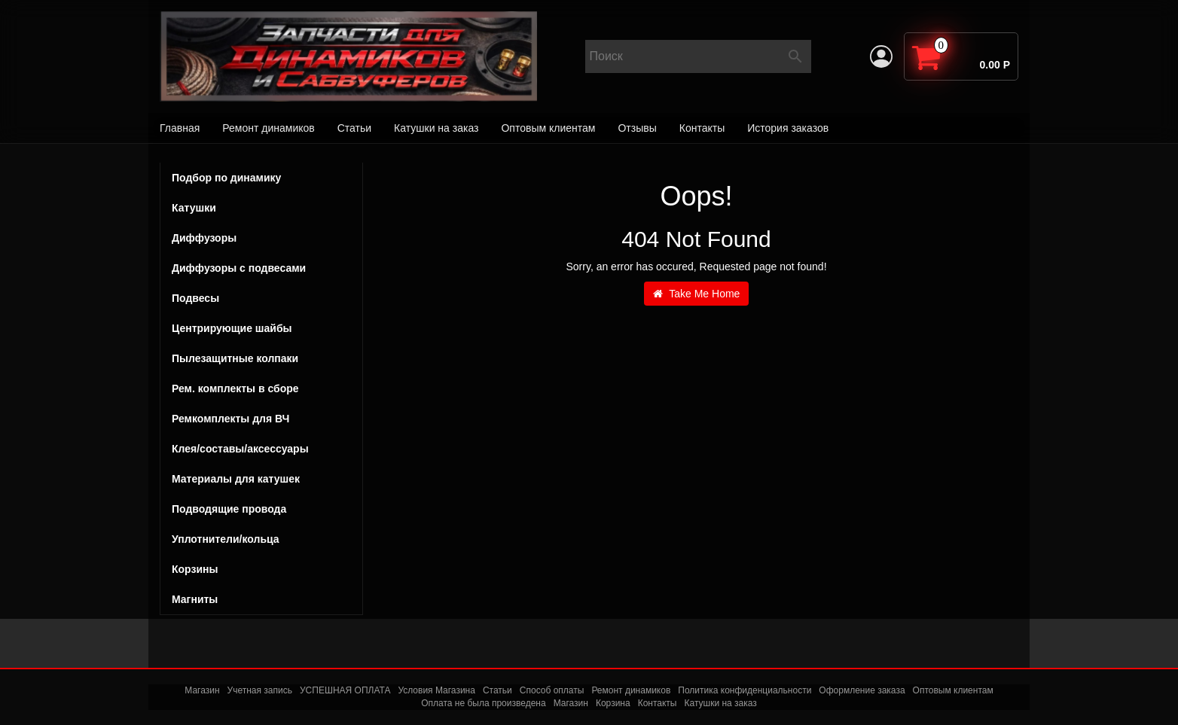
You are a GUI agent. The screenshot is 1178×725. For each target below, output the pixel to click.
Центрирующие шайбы (261, 328)
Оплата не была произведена (483, 703)
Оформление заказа (862, 690)
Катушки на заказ (436, 128)
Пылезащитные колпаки (261, 358)
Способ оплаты (552, 690)
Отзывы (637, 128)
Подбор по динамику (226, 178)
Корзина (613, 703)
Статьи (354, 128)
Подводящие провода (229, 509)
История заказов (788, 128)
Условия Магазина (436, 690)
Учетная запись (259, 690)
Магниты (195, 599)
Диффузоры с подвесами (261, 268)
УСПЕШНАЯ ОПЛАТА (345, 690)
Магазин (202, 690)
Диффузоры (204, 238)
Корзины (195, 569)
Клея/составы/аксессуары (240, 449)
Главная (180, 128)
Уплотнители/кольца (225, 539)
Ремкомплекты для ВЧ (230, 419)
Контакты (702, 128)
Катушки (261, 208)
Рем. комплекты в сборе (261, 388)
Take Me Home (696, 294)
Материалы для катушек (236, 479)
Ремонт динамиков (268, 128)
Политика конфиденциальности (744, 690)
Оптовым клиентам (548, 128)
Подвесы (261, 298)
